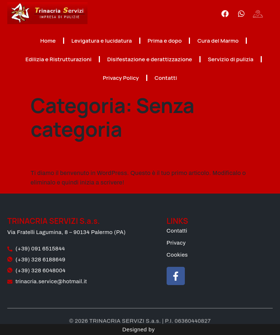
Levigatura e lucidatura (101, 40)
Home (48, 40)
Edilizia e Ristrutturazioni (59, 59)
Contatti (166, 78)
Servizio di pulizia (230, 59)
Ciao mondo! (70, 154)
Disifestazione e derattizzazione (149, 59)
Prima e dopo (165, 40)
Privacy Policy (121, 78)
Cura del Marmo (217, 40)
